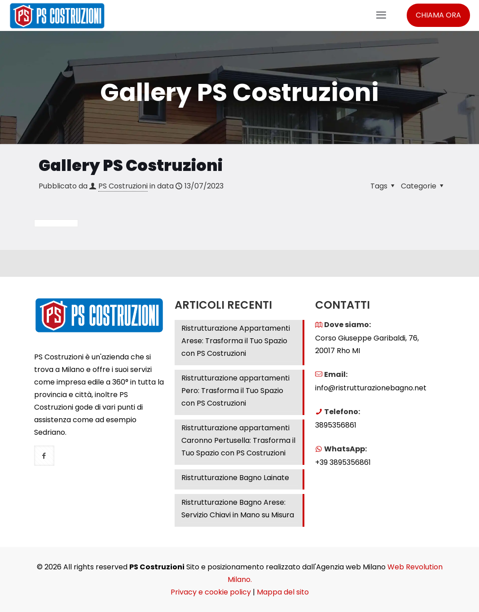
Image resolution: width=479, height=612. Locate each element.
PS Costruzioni (123, 186)
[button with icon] (44, 456)
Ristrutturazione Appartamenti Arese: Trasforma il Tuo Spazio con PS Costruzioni (235, 340)
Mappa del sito (283, 592)
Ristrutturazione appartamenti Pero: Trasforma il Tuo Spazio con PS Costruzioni (235, 390)
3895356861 (335, 425)
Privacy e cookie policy (211, 592)
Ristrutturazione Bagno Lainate (235, 477)
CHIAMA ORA (438, 15)
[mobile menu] (381, 15)
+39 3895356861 (343, 462)
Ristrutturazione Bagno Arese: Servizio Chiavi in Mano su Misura (237, 508)
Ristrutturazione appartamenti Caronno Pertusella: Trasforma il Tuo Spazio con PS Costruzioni (238, 440)
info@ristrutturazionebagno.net (370, 388)
